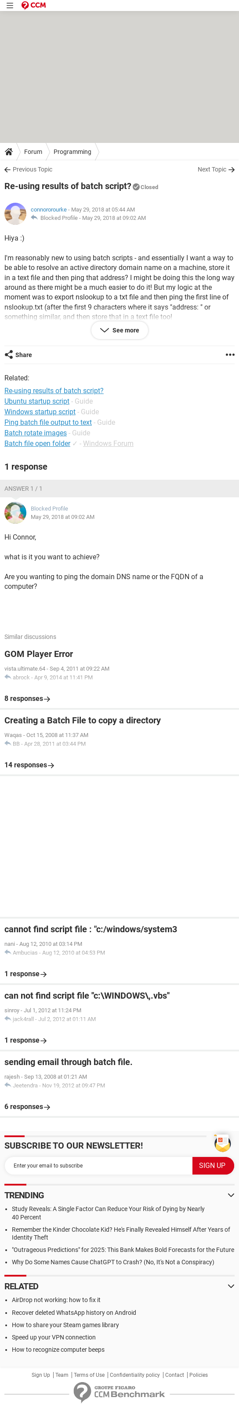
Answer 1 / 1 (23, 488)
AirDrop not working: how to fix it (56, 1299)
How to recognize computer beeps (58, 1349)
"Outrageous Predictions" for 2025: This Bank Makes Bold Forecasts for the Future (123, 1249)
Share (23, 354)
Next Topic (212, 169)
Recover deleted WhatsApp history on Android (74, 1312)
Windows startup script (40, 412)
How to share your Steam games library (65, 1324)
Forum (33, 151)
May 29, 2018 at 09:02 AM (114, 218)
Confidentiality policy (135, 1375)
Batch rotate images (35, 433)
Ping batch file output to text (48, 422)
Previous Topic (32, 169)
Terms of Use (89, 1375)
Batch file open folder (37, 443)
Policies (198, 1375)
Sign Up (41, 1375)
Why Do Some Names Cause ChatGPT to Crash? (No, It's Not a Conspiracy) (113, 1262)
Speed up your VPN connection (54, 1337)
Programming (72, 151)
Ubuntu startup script (36, 401)
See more (125, 330)
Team (62, 1375)
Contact (174, 1375)
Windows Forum (108, 443)
